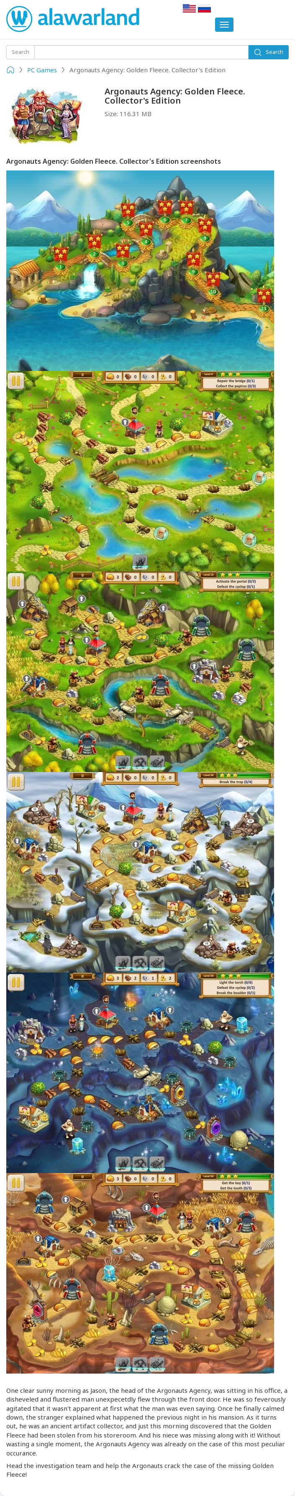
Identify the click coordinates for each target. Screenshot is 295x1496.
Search (268, 52)
